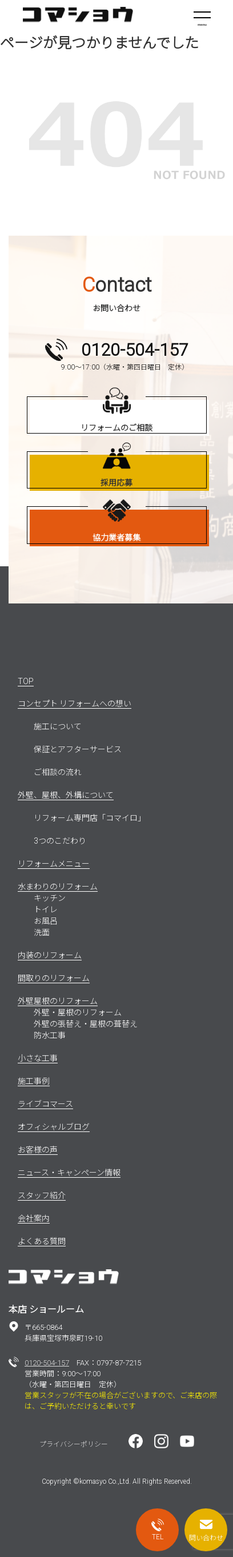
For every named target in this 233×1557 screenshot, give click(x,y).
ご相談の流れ (58, 772)
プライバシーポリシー (73, 1444)
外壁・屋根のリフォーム (78, 1012)
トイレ (46, 909)
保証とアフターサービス (78, 749)
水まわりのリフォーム (58, 886)
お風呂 (46, 921)
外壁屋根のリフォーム (58, 1001)
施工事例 (34, 1081)
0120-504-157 (47, 1363)
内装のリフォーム (50, 955)
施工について (58, 726)
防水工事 (50, 1035)
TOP (26, 681)
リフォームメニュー (54, 863)
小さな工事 (38, 1058)
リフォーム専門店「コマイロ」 (90, 818)
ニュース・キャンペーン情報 (69, 1172)
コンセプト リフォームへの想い (74, 703)
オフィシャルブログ (54, 1126)
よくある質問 (42, 1241)
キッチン (50, 898)
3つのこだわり (60, 840)
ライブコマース (45, 1104)
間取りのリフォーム (54, 978)
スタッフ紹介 (42, 1195)
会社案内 (34, 1218)
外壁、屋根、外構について (66, 795)
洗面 (42, 932)
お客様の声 (38, 1149)
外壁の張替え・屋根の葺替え (86, 1023)
